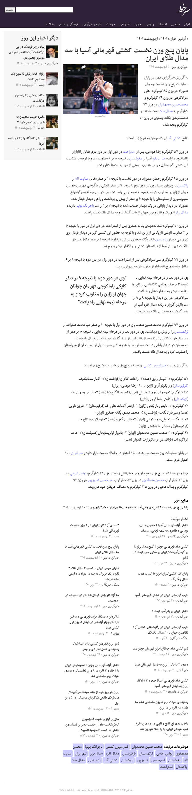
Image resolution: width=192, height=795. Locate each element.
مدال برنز (182, 212)
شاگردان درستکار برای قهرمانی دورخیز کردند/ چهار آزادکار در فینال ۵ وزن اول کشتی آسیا (94, 622)
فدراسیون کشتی (155, 365)
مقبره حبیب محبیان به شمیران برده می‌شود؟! (30, 119)
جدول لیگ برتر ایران (67, 790)
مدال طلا (166, 111)
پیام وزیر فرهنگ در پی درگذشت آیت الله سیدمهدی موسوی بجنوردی (26, 52)
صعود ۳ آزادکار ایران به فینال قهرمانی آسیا (161, 665)
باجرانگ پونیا (85, 205)
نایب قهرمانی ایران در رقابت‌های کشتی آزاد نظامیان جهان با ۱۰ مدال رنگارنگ (160, 630)
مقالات (50, 24)
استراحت (129, 151)
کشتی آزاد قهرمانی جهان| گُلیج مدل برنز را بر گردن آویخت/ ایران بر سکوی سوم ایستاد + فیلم (160, 552)
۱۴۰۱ (164, 38)
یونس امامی (78, 473)
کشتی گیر (174, 138)
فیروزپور (93, 480)
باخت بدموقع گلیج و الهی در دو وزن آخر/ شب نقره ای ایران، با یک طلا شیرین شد (162, 726)
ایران (187, 24)
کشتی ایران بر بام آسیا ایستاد (170, 611)
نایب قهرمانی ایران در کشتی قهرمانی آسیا (161, 595)
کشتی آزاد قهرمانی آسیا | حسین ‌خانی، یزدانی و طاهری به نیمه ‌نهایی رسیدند (163, 528)
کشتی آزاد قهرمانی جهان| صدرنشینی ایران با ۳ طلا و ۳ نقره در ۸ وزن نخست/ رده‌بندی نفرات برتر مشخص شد (91, 671)
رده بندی (161, 239)
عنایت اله (81, 178)
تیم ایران (77, 453)
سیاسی (175, 24)
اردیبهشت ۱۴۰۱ (147, 38)
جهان (138, 24)
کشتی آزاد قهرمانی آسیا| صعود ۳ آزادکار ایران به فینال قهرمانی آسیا (162, 683)
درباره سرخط (93, 790)
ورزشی (150, 24)
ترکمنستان (181, 331)
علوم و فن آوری (92, 24)
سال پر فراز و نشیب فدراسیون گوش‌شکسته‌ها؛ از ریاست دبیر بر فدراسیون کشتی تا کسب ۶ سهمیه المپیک (92, 725)
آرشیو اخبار (178, 38)
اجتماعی (125, 24)
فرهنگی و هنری (68, 24)
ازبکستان (181, 399)
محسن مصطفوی (153, 480)
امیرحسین (107, 480)
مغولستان (135, 158)
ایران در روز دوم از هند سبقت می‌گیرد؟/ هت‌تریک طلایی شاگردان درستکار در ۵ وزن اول (92, 698)
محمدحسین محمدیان (173, 104)
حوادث (110, 24)
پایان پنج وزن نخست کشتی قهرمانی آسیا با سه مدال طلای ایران (148, 507)
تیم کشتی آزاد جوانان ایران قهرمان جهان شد (160, 649)
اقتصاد (162, 24)
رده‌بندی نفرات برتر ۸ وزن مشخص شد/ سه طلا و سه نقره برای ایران (161, 705)
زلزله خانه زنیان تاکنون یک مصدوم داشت (27, 76)
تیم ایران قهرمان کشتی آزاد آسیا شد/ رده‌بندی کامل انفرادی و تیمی (96, 646)
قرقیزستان (180, 385)
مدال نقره (159, 158)
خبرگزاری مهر (96, 507)
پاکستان (182, 185)
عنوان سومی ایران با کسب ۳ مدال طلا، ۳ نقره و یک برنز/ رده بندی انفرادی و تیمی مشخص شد (93, 574)
